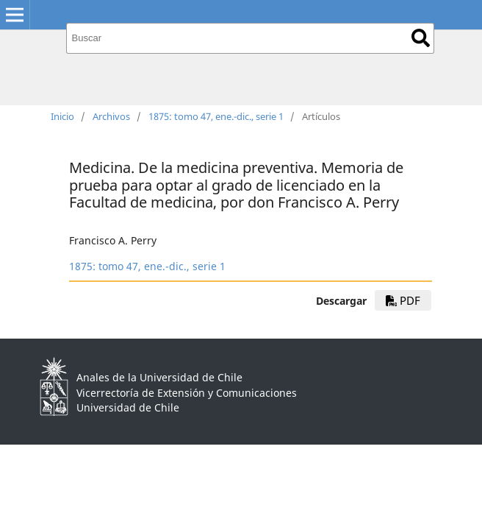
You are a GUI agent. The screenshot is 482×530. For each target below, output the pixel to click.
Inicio (62, 116)
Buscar (420, 38)
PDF (403, 300)
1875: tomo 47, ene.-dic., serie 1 (216, 116)
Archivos (111, 116)
